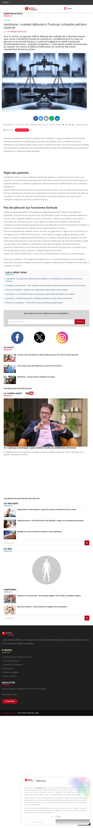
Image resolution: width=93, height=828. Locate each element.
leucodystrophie (21, 130)
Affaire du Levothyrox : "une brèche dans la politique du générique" (34, 302)
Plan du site (8, 668)
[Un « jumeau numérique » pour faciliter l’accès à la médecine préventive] (46, 422)
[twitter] (42, 337)
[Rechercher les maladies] (87, 542)
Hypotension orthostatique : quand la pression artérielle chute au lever (46, 509)
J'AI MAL (8, 548)
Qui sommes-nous (11, 661)
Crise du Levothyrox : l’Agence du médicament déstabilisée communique (36, 289)
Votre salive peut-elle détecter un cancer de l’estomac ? (40, 366)
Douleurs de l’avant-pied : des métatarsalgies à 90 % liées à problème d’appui (49, 595)
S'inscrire (79, 321)
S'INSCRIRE (9, 701)
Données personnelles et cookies (17, 657)
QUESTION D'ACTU (13, 13)
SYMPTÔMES (10, 589)
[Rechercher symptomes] (87, 618)
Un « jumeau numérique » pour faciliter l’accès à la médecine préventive (40, 447)
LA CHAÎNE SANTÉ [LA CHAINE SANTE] (13, 393)
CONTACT (5, 2)
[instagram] (65, 338)
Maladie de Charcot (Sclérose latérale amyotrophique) (39, 531)
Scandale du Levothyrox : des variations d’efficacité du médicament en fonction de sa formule (45, 285)
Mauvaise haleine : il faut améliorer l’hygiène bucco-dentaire (42, 606)
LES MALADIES (11, 503)
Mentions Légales (10, 672)
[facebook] (20, 338)
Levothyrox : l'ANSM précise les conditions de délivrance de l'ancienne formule (39, 298)
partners (39, 788)
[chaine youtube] (29, 394)
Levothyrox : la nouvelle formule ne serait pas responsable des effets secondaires (40, 294)
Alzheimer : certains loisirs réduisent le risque (36, 377)
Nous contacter (10, 676)
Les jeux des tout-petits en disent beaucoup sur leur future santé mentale (47, 355)
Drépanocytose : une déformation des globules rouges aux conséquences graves (50, 520)
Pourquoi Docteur (9, 713)
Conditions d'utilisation (13, 664)
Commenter (81, 125)
